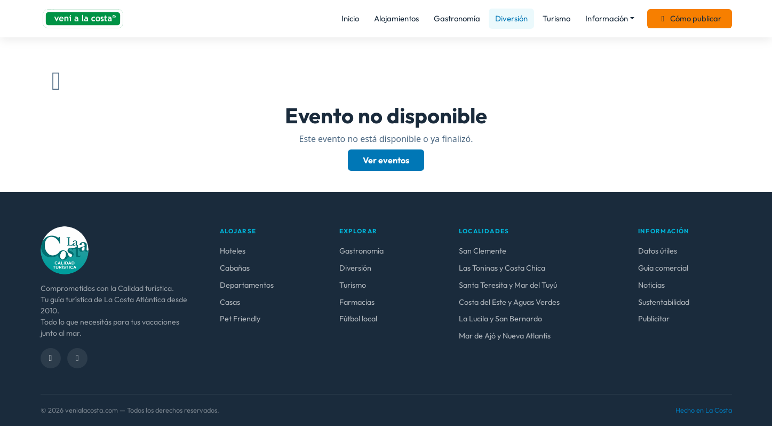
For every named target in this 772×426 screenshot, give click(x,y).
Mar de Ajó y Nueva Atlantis (505, 336)
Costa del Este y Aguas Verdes (509, 302)
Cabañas (235, 268)
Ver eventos (386, 160)
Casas (230, 302)
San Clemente (482, 251)
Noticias (651, 285)
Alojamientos (396, 18)
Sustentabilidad (663, 302)
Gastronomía (457, 18)
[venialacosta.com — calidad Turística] (65, 249)
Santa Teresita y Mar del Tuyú (508, 285)
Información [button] (606, 18)
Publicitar (654, 319)
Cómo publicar (689, 18)
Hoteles (232, 251)
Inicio (350, 18)
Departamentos (247, 285)
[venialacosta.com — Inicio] (83, 18)
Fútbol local (358, 319)
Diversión (511, 18)
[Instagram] (77, 358)
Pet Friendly (240, 319)
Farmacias (357, 302)
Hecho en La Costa (703, 410)
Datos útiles (657, 251)
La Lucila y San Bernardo (500, 319)
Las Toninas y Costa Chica (502, 268)
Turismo (556, 18)
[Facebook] (51, 358)
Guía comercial (663, 268)
